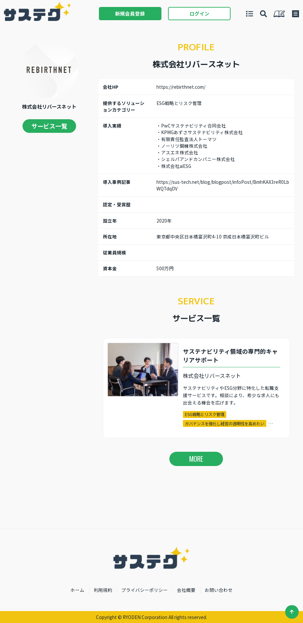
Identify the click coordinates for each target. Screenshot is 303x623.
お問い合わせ (219, 590)
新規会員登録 (130, 13)
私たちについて (279, 13)
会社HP (110, 86)
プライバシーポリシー (144, 590)
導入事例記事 (117, 182)
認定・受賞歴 (117, 204)
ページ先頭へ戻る (292, 612)
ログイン (199, 13)
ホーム (77, 590)
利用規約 (103, 590)
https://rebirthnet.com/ (180, 86)
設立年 (110, 220)
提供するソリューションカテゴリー (124, 106)
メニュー (295, 13)
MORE (196, 459)
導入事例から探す (263, 13)
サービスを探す (249, 13)
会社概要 (186, 590)
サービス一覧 (49, 126)
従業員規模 (114, 252)
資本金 (110, 268)
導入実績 (112, 125)
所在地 (110, 236)
